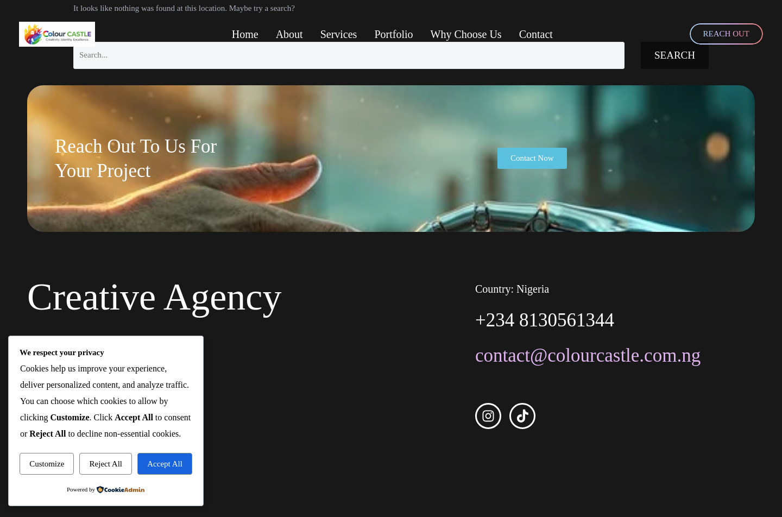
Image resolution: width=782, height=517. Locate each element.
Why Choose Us (466, 34)
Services (338, 34)
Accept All (164, 463)
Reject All (106, 463)
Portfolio (393, 34)
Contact (536, 34)
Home (245, 34)
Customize (46, 463)
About (289, 34)
